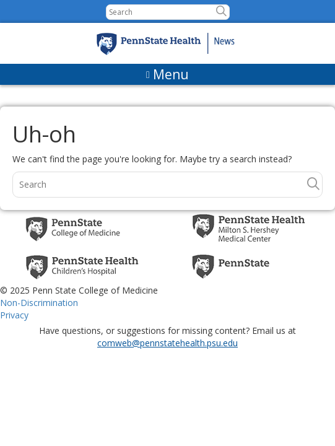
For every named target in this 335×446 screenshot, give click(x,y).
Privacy (14, 315)
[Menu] (167, 74)
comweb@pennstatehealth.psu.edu (167, 343)
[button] (221, 11)
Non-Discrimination (39, 302)
